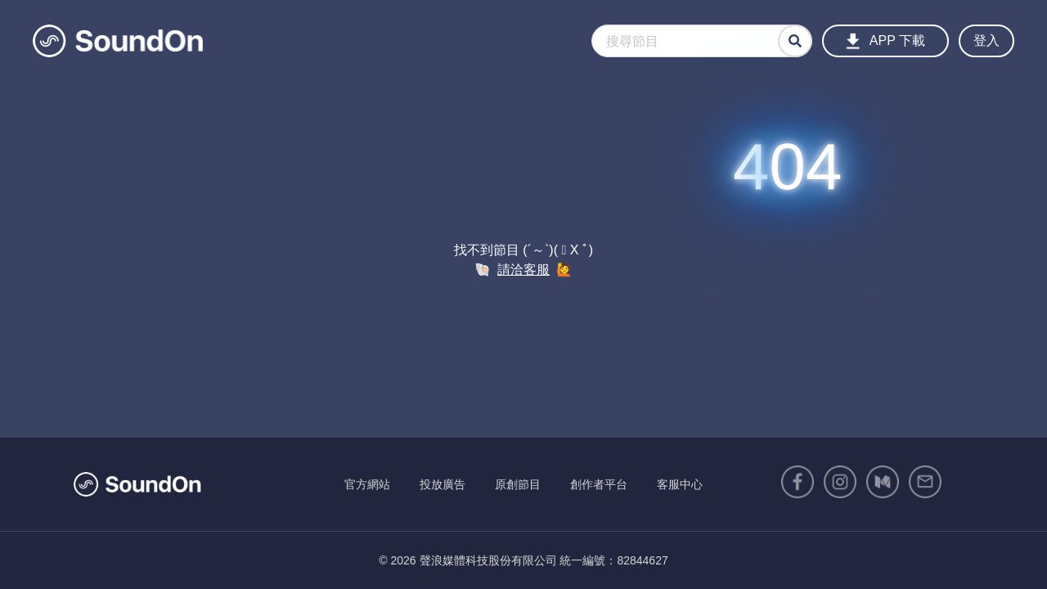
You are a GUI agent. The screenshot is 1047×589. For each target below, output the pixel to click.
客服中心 (680, 484)
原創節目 (518, 484)
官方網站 (367, 484)
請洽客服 (523, 270)
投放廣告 (442, 484)
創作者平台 (598, 484)
